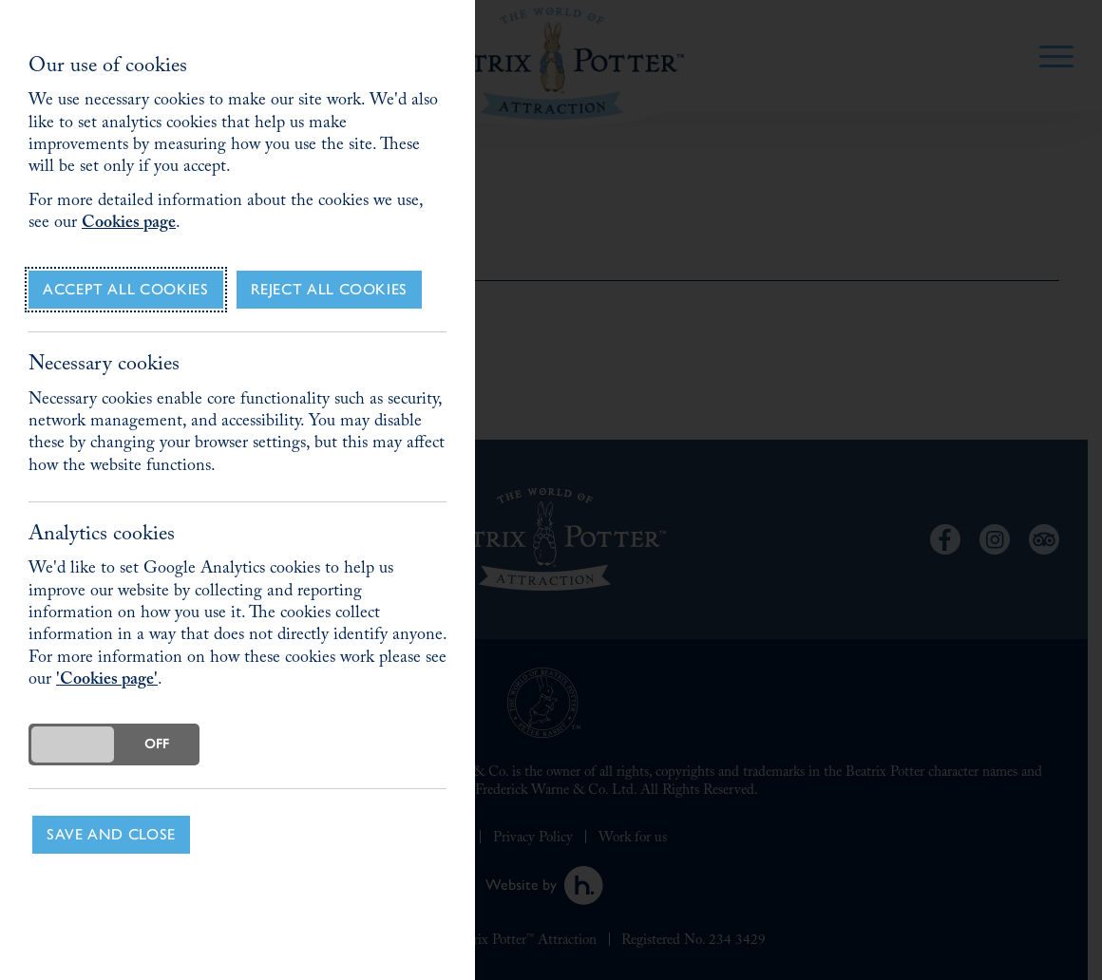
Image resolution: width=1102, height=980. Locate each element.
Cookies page (129, 225)
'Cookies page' (107, 681)
